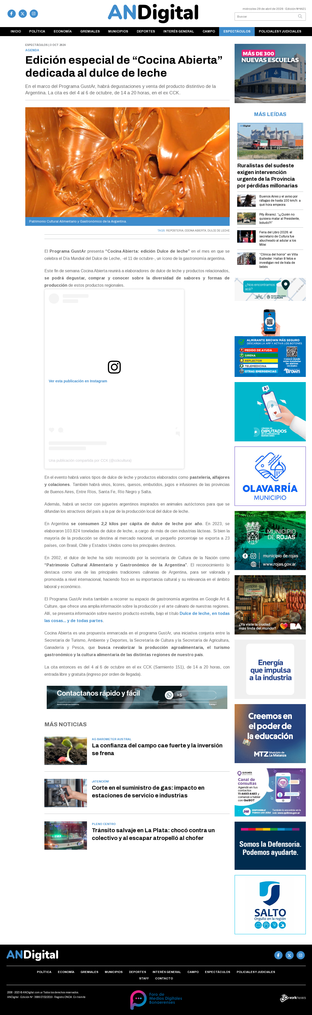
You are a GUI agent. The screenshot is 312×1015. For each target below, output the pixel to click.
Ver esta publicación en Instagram (78, 381)
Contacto (164, 978)
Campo (209, 31)
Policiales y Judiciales (280, 31)
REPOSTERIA (174, 230)
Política (37, 31)
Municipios (118, 31)
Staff (144, 978)
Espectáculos (237, 31)
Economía (63, 31)
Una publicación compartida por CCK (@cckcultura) (90, 460)
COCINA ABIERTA (195, 230)
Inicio (16, 31)
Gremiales (90, 31)
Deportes (146, 31)
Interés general (178, 31)
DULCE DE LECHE (218, 230)
